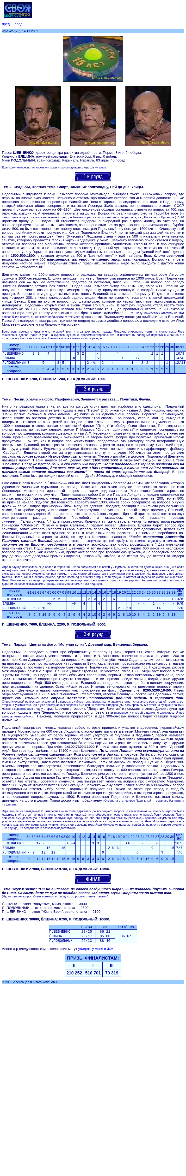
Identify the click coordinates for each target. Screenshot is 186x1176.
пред (6, 24)
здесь (102, 167)
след (18, 24)
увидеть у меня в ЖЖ (95, 949)
